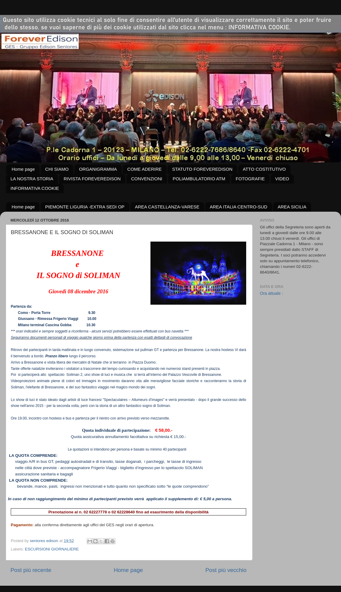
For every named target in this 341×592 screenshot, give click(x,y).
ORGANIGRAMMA (98, 169)
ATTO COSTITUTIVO (264, 169)
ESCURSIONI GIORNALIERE (52, 549)
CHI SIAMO (56, 169)
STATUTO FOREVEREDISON (202, 169)
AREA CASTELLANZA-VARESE (167, 206)
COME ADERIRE (144, 169)
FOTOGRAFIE (250, 178)
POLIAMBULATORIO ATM (199, 178)
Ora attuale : (271, 293)
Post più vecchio (225, 570)
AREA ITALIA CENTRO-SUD (238, 206)
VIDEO (282, 178)
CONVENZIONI (146, 178)
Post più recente (30, 570)
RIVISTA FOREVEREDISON (92, 178)
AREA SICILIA (292, 206)
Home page (23, 169)
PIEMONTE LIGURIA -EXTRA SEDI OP (84, 206)
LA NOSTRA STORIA (31, 178)
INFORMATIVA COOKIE (34, 188)
